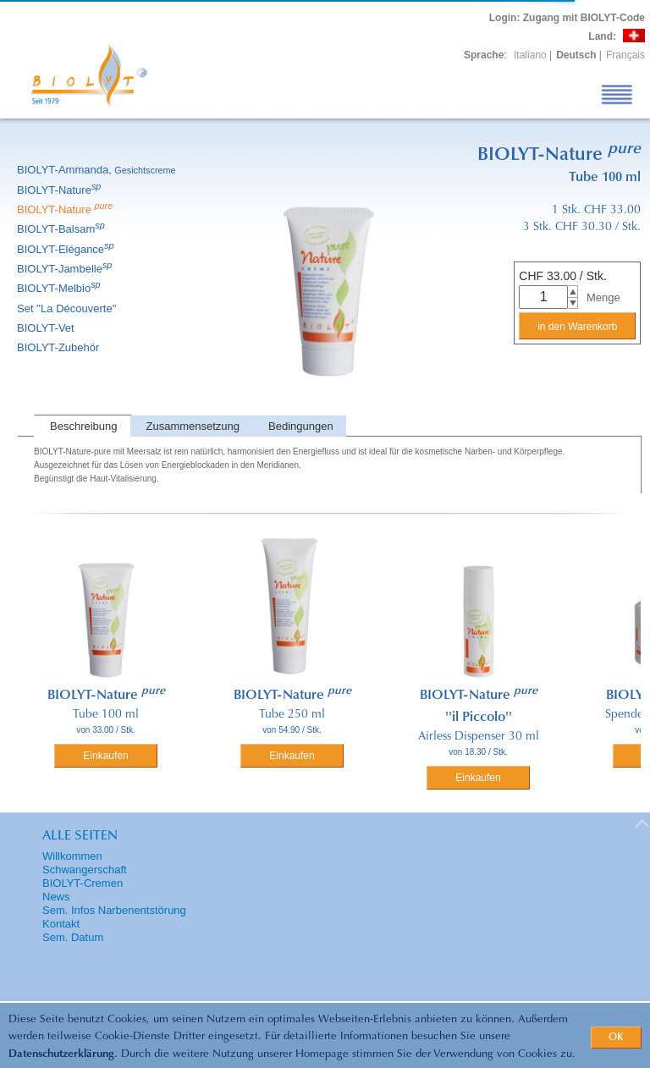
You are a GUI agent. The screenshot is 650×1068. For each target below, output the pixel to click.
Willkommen (72, 856)
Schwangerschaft (84, 869)
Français (625, 55)
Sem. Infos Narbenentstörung (114, 910)
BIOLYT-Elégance (67, 249)
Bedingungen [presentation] (300, 426)
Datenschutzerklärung (61, 1054)
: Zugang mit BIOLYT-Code (567, 18)
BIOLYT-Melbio (60, 288)
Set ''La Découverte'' (68, 308)
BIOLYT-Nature (60, 190)
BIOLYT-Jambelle (65, 268)
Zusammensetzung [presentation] (193, 426)
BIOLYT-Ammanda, (98, 169)
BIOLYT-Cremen (82, 883)
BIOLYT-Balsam (62, 229)
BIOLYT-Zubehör (59, 347)
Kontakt (61, 923)
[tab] (82, 426)
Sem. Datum (72, 937)
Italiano (530, 55)
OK (616, 1037)
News (56, 896)
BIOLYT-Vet (47, 328)
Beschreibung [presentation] (84, 426)
